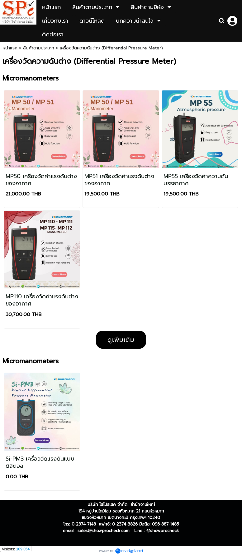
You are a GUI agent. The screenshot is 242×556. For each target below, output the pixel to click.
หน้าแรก (9, 48)
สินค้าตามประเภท (38, 48)
